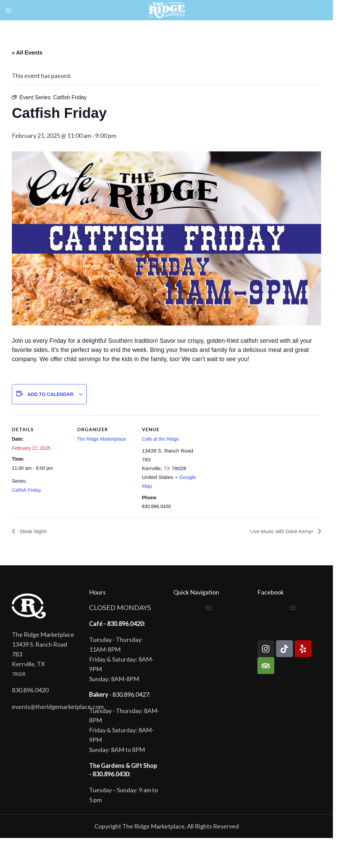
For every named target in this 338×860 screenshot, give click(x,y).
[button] (208, 607)
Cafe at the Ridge (160, 439)
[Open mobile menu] (8, 10)
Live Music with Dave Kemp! (280, 531)
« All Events (27, 53)
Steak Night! (33, 531)
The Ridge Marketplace (101, 439)
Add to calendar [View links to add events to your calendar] (50, 394)
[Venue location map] (242, 462)
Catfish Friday (26, 490)
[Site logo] (166, 9)
